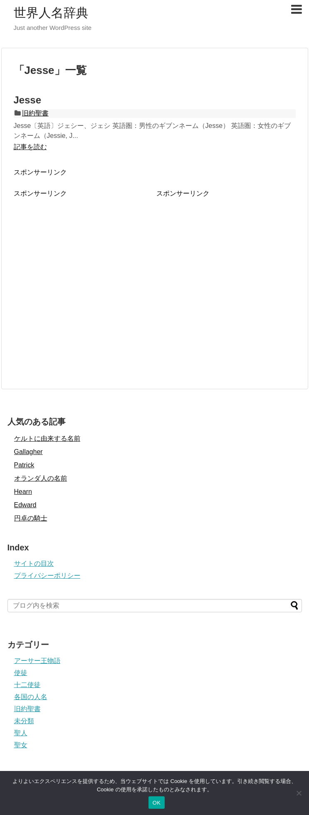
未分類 (24, 720)
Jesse (27, 100)
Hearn (23, 491)
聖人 (20, 732)
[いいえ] (298, 793)
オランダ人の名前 (40, 478)
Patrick (24, 465)
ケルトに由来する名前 (47, 438)
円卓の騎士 (30, 518)
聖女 (20, 745)
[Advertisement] (78, 276)
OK (157, 803)
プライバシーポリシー (47, 575)
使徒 (20, 672)
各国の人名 (30, 696)
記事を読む (30, 146)
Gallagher (28, 451)
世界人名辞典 (51, 13)
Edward (25, 504)
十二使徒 (27, 684)
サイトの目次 (34, 563)
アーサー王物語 (37, 660)
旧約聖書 (35, 113)
